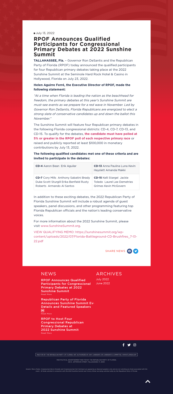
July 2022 (102, 279)
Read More (46, 294)
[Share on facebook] (129, 251)
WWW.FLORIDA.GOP (129, 354)
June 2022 (103, 283)
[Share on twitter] (135, 251)
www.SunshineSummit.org (60, 225)
